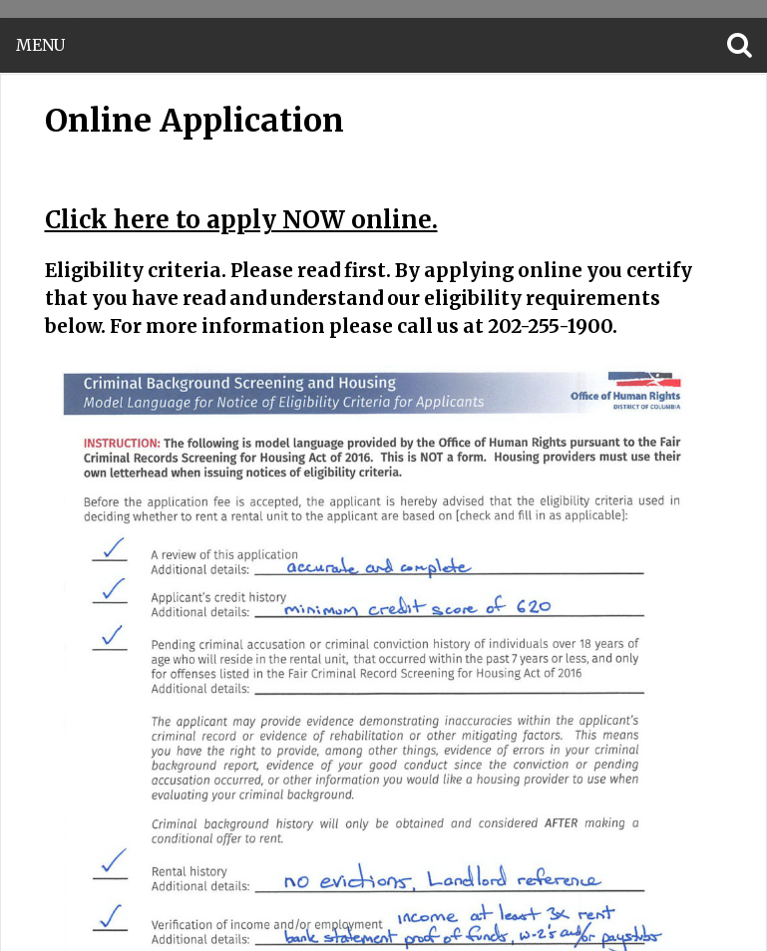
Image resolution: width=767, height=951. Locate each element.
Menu (40, 45)
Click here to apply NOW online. (241, 219)
